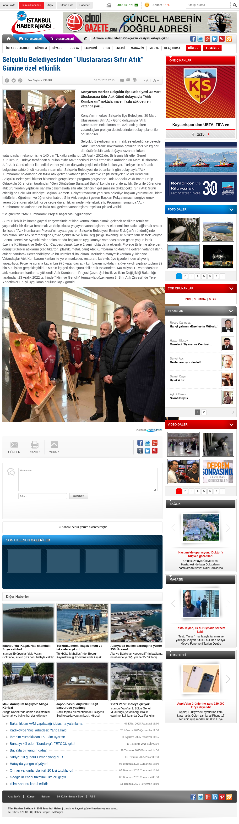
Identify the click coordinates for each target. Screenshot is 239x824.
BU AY (212, 299)
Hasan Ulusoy (195, 342)
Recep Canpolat (195, 324)
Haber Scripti (41, 812)
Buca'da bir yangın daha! (28, 750)
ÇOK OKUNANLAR (180, 288)
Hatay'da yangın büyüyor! (29, 764)
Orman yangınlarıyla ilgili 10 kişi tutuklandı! (41, 770)
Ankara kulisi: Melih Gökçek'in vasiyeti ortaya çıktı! (130, 39)
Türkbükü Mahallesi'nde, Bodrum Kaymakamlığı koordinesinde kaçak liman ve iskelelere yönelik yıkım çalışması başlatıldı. (82, 651)
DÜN (188, 299)
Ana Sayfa (9, 5)
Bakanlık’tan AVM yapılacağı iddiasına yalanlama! (46, 723)
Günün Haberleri (31, 5)
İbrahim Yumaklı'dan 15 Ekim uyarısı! (37, 737)
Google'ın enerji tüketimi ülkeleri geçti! (38, 777)
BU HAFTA (200, 299)
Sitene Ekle (66, 5)
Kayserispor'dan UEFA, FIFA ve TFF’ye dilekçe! (200, 126)
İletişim (45, 796)
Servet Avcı (195, 360)
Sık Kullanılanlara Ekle (70, 796)
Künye (30, 796)
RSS (92, 796)
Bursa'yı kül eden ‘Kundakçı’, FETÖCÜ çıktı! (42, 744)
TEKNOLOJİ (178, 655)
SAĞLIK (175, 504)
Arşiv (50, 5)
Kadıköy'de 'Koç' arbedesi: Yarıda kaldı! (39, 730)
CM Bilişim (56, 812)
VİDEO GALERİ (178, 424)
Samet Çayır (195, 378)
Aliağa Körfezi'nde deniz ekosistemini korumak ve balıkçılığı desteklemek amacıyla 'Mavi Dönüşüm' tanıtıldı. (28, 710)
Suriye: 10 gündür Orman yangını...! (36, 757)
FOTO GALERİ (177, 209)
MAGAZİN (176, 579)
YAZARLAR (175, 311)
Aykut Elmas (195, 396)
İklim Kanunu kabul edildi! (29, 784)
